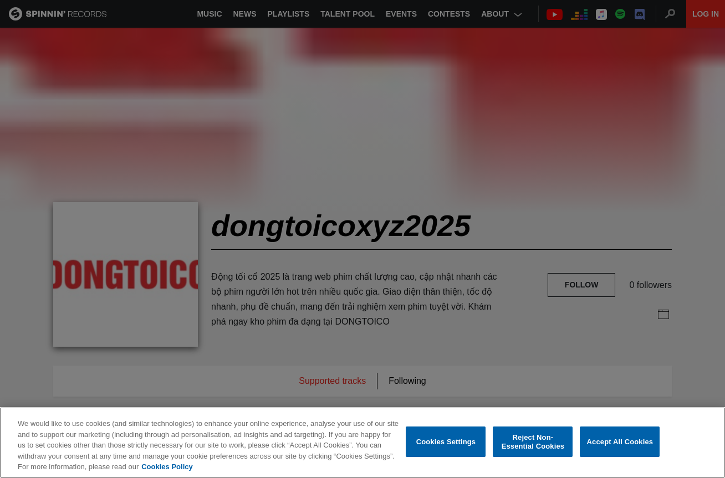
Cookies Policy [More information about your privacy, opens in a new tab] (166, 466)
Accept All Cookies (620, 442)
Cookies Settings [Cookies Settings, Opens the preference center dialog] (446, 442)
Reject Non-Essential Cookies (533, 441)
